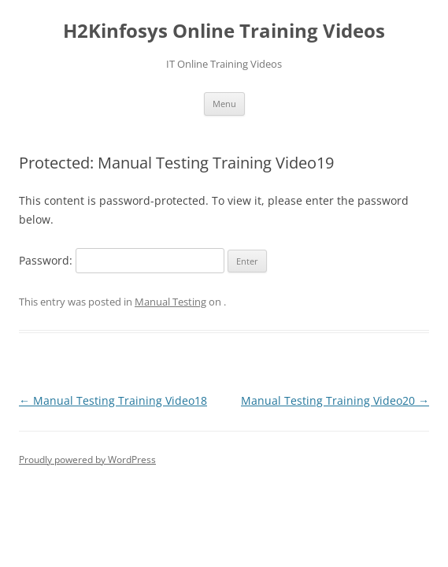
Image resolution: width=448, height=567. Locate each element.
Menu (224, 103)
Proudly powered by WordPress (87, 459)
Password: (121, 260)
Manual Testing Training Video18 (113, 400)
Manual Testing (170, 302)
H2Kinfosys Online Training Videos (224, 31)
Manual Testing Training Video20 (335, 400)
